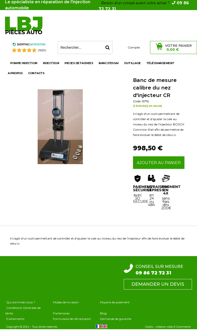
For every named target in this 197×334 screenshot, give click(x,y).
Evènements (15, 319)
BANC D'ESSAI (108, 63)
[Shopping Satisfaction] (29, 45)
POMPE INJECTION (23, 63)
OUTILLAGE (132, 63)
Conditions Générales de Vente (23, 310)
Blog (103, 313)
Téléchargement (160, 63)
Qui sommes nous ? (20, 302)
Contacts (36, 73)
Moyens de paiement (115, 302)
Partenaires (61, 313)
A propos (15, 73)
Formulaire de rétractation (72, 319)
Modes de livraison (66, 302)
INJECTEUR (51, 63)
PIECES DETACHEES (78, 63)
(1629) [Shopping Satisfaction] (42, 50)
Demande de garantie (115, 319)
